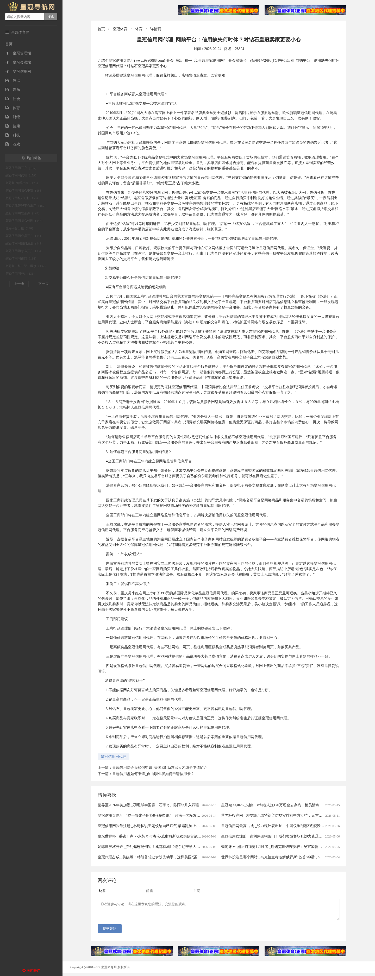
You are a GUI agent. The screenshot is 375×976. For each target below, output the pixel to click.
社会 (12, 99)
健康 (12, 126)
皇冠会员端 (18, 62)
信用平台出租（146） (20, 228)
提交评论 (109, 932)
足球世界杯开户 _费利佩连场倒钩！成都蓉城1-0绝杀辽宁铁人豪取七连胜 (156, 847)
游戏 (12, 144)
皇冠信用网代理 (113, 757)
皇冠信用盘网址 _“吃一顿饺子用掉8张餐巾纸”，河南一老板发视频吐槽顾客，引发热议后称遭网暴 (176, 815)
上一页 (19, 284)
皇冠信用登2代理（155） (22, 198)
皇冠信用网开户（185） (21, 168)
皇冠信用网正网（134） (21, 258)
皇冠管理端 (18, 53)
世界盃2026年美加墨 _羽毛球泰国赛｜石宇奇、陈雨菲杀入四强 (148, 805)
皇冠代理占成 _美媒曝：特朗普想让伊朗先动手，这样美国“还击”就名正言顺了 (161, 857)
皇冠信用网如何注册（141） (24, 243)
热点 (12, 81)
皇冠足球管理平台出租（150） (26, 205)
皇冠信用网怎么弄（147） (23, 213)
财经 (12, 117)
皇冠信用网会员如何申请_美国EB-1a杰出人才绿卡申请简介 (159, 768)
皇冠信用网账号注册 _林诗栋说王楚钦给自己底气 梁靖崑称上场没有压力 (156, 826)
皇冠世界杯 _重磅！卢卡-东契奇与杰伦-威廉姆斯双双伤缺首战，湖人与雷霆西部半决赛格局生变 (175, 836)
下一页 (43, 284)
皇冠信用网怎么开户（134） (24, 251)
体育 (12, 108)
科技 (12, 135)
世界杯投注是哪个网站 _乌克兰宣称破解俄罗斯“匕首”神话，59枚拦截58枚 (280, 857)
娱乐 (12, 90)
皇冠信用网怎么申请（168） (24, 190)
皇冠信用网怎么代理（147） (24, 221)
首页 (8, 44)
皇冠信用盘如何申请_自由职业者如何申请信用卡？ (153, 774)
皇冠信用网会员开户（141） (24, 236)
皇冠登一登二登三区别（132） (26, 266)
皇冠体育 (120, 29)
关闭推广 (33, 971)
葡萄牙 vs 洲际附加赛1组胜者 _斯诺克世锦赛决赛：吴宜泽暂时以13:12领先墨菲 (284, 847)
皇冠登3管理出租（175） (22, 183)
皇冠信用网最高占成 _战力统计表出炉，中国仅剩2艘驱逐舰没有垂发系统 (280, 826)
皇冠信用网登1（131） (20, 273)
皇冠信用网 (18, 71)
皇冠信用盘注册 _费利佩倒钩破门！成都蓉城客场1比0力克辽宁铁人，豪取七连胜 (286, 836)
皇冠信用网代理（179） (21, 175)
